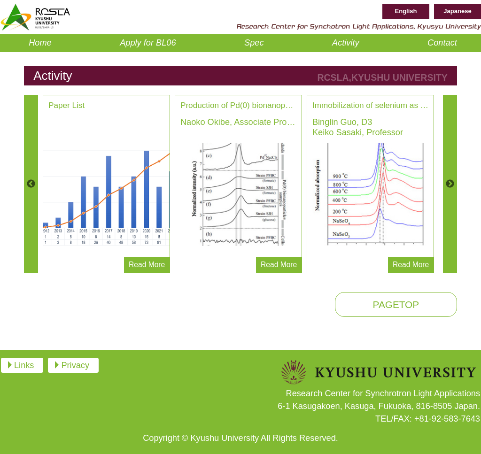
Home (40, 42)
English (406, 11)
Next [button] (450, 184)
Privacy (75, 365)
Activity (345, 42)
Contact (442, 42)
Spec (254, 42)
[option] (106, 184)
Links (24, 365)
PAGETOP (395, 304)
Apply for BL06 (148, 42)
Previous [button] (31, 184)
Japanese (457, 11)
